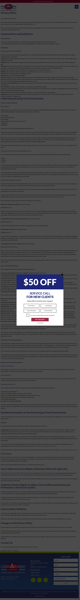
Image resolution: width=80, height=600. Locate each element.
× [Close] (62, 275)
